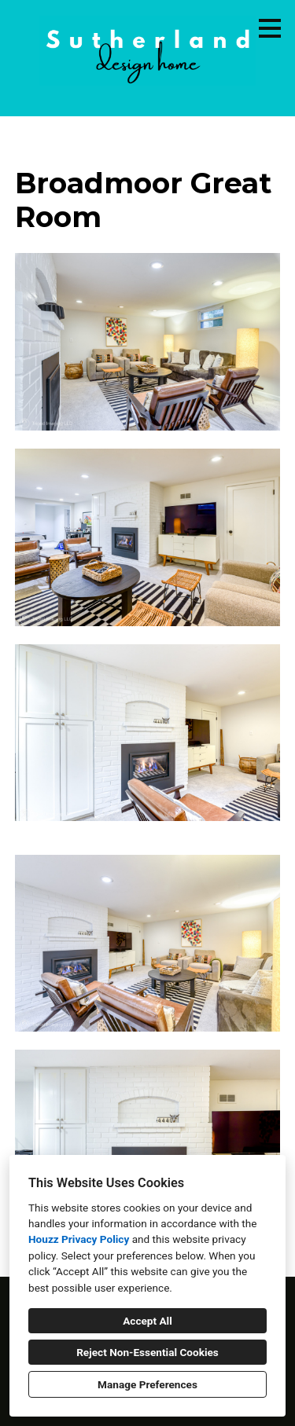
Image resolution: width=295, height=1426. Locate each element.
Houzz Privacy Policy (78, 1239)
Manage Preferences (147, 1384)
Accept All (147, 1320)
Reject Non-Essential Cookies (147, 1352)
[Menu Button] (270, 28)
